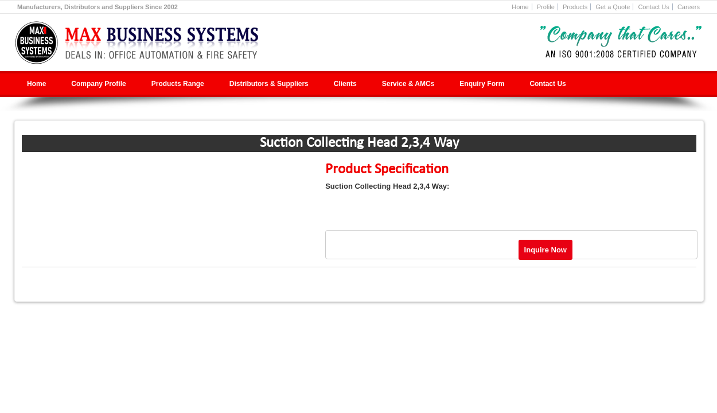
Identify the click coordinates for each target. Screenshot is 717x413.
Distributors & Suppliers (269, 84)
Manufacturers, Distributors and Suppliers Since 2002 (97, 6)
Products (575, 6)
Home (520, 6)
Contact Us (653, 6)
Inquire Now (545, 250)
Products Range (177, 84)
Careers (688, 6)
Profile (546, 6)
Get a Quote (612, 6)
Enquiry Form (481, 84)
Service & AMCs (408, 84)
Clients (345, 84)
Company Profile (98, 84)
